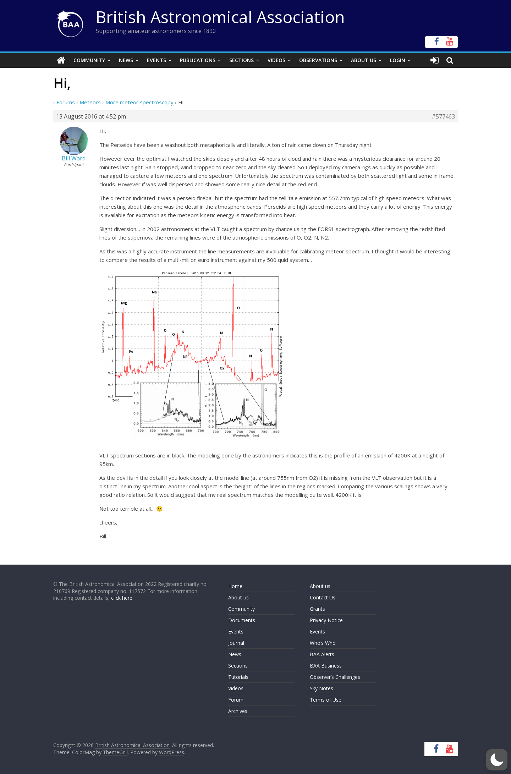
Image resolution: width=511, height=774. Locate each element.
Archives (237, 711)
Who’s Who (323, 642)
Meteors (90, 102)
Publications (197, 60)
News (126, 60)
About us (238, 597)
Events (156, 60)
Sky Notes (321, 688)
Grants (317, 608)
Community (89, 60)
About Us (363, 60)
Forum (235, 699)
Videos (276, 60)
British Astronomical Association (220, 17)
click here (121, 597)
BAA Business (326, 665)
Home (235, 586)
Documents (241, 620)
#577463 (443, 116)
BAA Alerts (322, 654)
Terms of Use (325, 699)
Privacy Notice (326, 620)
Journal (236, 642)
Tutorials (238, 677)
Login (397, 60)
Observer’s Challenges (335, 677)
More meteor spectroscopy (139, 102)
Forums (65, 102)
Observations (318, 60)
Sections (241, 60)
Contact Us (322, 597)
